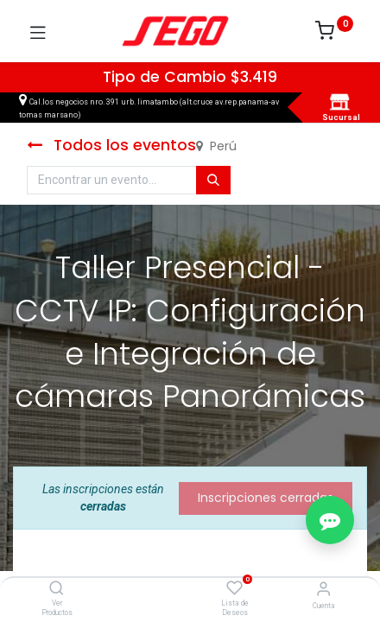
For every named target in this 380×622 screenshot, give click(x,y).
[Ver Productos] (56, 589)
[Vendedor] (323, 589)
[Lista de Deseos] (234, 588)
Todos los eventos (111, 145)
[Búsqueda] (213, 180)
